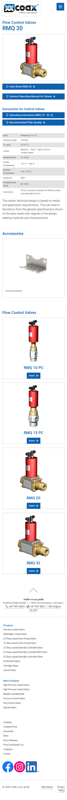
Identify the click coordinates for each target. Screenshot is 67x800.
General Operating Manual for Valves (29, 96)
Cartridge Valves (10, 665)
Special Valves (9, 707)
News (6, 735)
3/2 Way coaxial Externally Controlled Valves (23, 656)
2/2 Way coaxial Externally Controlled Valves (23, 647)
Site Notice (47, 787)
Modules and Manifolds (13, 694)
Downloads (8, 731)
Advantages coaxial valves (15, 634)
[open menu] (60, 6)
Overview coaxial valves (14, 629)
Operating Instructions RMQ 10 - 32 (27, 115)
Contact (6, 753)
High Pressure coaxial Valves (16, 685)
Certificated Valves (11, 661)
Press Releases (10, 740)
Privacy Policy (61, 789)
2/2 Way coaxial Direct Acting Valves (19, 638)
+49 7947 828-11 (37, 606)
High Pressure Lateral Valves (16, 689)
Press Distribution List (13, 744)
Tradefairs (8, 749)
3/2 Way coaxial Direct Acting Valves (19, 643)
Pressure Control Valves (14, 698)
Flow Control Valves (12, 703)
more (32, 375)
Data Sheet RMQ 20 (19, 86)
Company (7, 722)
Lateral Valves (9, 670)
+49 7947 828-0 (15, 606)
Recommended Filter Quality (24, 122)
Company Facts (10, 726)
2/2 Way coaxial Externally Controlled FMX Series (25, 652)
